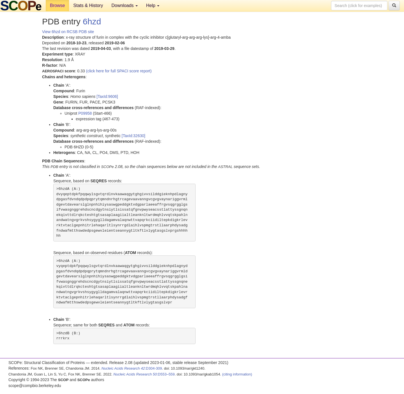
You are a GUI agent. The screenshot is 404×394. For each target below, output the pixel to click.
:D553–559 (144, 374)
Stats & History (88, 5)
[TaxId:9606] (107, 96)
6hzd (92, 21)
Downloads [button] (124, 5)
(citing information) (237, 374)
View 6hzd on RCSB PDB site (68, 31)
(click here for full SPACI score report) (119, 71)
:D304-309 (132, 368)
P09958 (85, 113)
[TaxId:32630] (133, 135)
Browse (57, 5)
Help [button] (152, 5)
